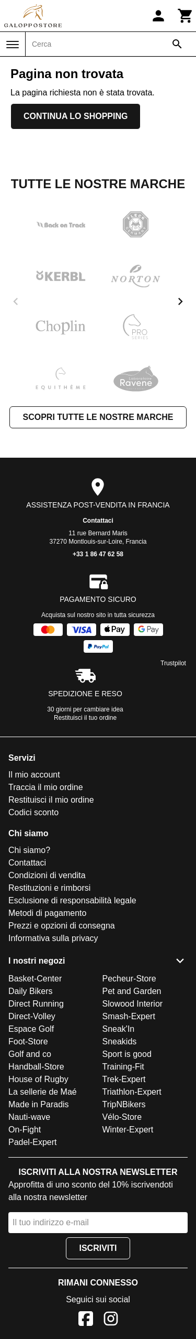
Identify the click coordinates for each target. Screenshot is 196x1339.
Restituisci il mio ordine (51, 799)
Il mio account (34, 774)
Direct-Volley (31, 1016)
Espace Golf (31, 1028)
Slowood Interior (132, 1003)
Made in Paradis (38, 1104)
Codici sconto (33, 812)
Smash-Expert (128, 1016)
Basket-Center (35, 978)
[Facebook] (85, 1320)
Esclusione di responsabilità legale (72, 900)
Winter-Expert (128, 1129)
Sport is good (127, 1054)
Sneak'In (118, 1028)
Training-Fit (123, 1066)
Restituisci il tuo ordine (85, 717)
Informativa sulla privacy (53, 938)
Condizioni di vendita (47, 875)
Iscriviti (98, 1248)
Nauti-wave (29, 1117)
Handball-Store (36, 1066)
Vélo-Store (122, 1117)
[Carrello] (185, 15)
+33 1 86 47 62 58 (98, 554)
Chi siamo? (29, 850)
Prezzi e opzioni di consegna (61, 925)
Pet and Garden (132, 991)
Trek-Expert (124, 1079)
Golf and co (29, 1054)
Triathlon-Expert (132, 1091)
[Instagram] (110, 1320)
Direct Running (36, 1003)
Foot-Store (28, 1041)
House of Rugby (38, 1079)
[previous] (15, 301)
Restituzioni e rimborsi (49, 887)
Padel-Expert (32, 1142)
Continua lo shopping (76, 116)
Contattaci (98, 520)
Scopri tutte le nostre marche (97, 417)
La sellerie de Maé (42, 1091)
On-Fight (24, 1129)
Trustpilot (173, 663)
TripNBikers (124, 1104)
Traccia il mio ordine (45, 787)
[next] (180, 301)
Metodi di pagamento (47, 913)
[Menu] (12, 44)
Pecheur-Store (129, 978)
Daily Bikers (30, 991)
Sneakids (119, 1041)
